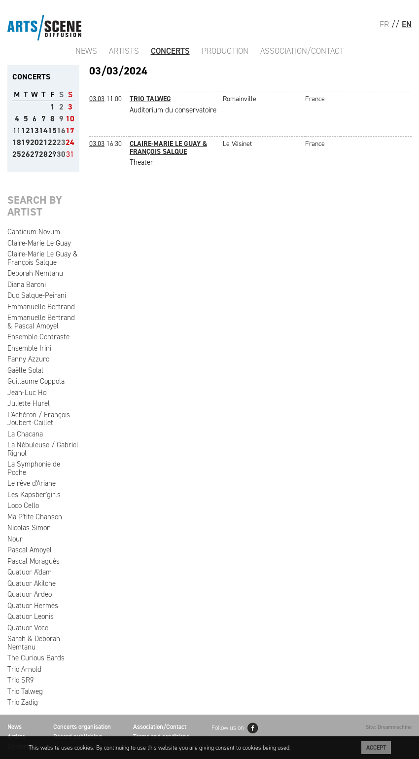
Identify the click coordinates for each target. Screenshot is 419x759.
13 (34, 130)
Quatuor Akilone (31, 583)
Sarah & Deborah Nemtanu (33, 643)
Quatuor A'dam (29, 572)
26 (25, 154)
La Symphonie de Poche (33, 468)
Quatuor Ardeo (29, 594)
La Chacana (25, 434)
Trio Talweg (25, 691)
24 (70, 142)
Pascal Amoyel (29, 550)
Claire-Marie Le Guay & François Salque (42, 258)
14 (43, 130)
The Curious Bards (36, 658)
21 (43, 142)
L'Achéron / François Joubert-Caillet (38, 419)
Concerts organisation (82, 727)
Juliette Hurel (28, 403)
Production (225, 50)
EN (407, 24)
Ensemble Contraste (38, 337)
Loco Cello (23, 505)
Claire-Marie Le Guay (39, 243)
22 (52, 142)
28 (43, 154)
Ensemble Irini (29, 348)
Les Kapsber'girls (34, 495)
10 (70, 118)
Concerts (170, 50)
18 (16, 142)
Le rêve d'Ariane (31, 483)
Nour (15, 539)
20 (34, 142)
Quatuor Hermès (32, 606)
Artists (124, 50)
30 (61, 154)
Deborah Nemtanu (35, 273)
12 (25, 130)
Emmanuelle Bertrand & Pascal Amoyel (41, 322)
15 (52, 130)
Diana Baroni (26, 284)
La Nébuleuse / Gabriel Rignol (42, 449)
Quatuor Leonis (30, 616)
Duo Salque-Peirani (36, 295)
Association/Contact (302, 50)
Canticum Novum (33, 232)
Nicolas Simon (29, 528)
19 (25, 142)
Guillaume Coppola (36, 381)
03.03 (97, 99)
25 (16, 154)
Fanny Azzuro (28, 359)
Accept (376, 748)
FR (384, 24)
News (86, 50)
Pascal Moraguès (33, 561)
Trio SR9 (20, 680)
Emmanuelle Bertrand (41, 307)
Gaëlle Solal (25, 370)
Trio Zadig (22, 702)
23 (61, 142)
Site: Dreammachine (389, 727)
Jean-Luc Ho (26, 393)
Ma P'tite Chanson (34, 517)
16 (61, 130)
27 (34, 154)
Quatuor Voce (27, 628)
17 (70, 130)
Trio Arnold (24, 669)
